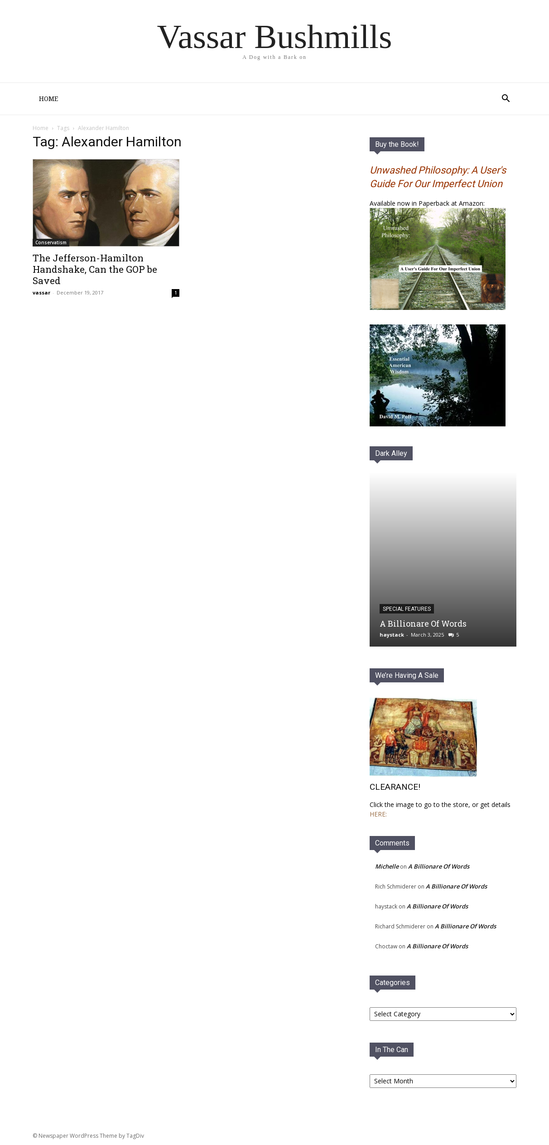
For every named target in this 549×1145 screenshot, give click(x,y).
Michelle (387, 866)
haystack (392, 634)
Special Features (407, 609)
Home (48, 98)
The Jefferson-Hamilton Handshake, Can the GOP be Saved (95, 269)
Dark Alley (391, 453)
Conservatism (51, 242)
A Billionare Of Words (423, 623)
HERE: (378, 814)
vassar (41, 292)
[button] (505, 99)
